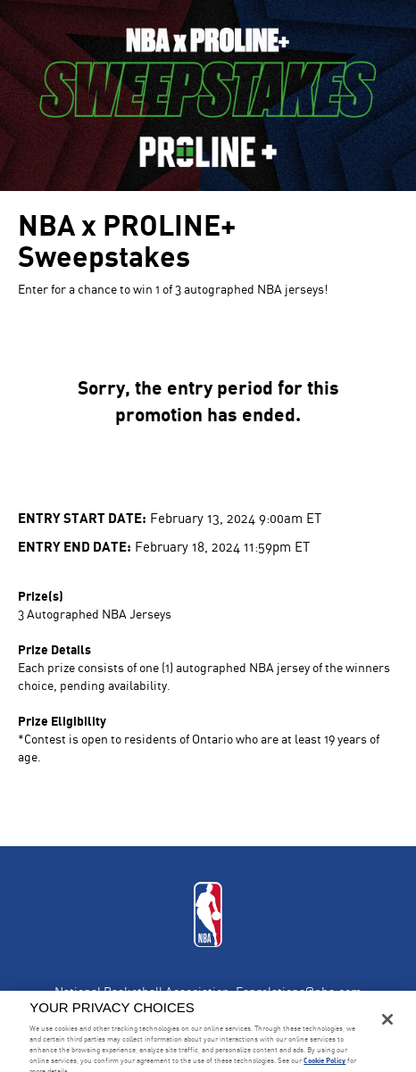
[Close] (387, 1019)
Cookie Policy (324, 1060)
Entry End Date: (74, 545)
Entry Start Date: (82, 517)
